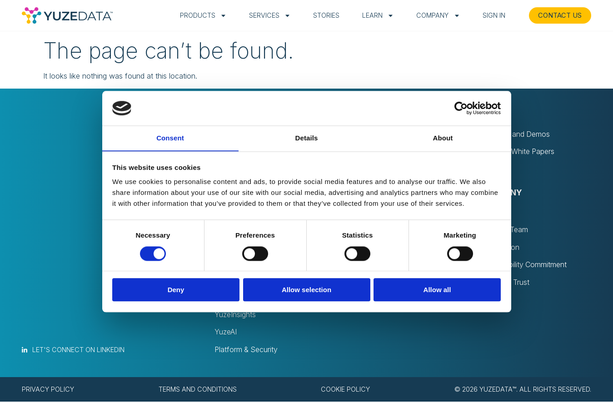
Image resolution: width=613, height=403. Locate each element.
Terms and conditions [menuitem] (198, 390)
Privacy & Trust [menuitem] (505, 283)
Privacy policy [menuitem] (48, 390)
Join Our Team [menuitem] (504, 229)
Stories (325, 15)
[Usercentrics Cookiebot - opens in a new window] (461, 108)
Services (268, 15)
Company (437, 15)
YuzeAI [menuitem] (225, 333)
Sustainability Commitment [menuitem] (523, 265)
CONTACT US (559, 15)
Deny (176, 290)
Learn (376, 15)
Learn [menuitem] (493, 114)
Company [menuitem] (501, 193)
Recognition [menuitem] (499, 247)
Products (202, 15)
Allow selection (306, 290)
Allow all (437, 290)
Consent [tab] (170, 138)
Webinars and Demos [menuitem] (515, 134)
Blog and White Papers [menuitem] (518, 152)
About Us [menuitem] (495, 212)
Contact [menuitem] (493, 300)
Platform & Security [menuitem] (246, 351)
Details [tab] (306, 138)
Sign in (492, 15)
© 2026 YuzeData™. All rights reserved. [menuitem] (522, 390)
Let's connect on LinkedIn (78, 351)
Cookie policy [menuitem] (345, 390)
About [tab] (443, 138)
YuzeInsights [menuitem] (235, 315)
